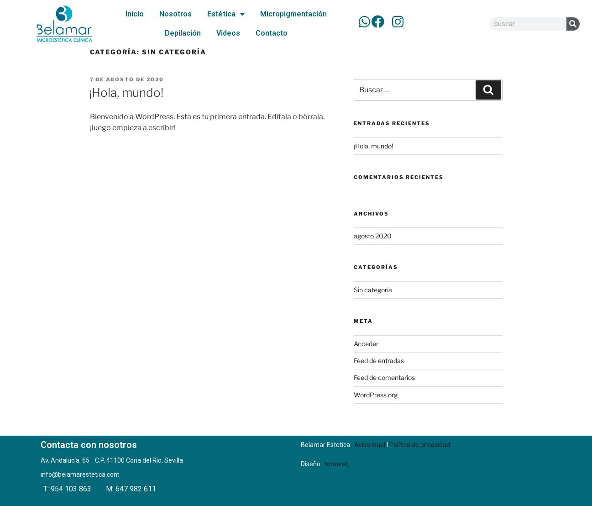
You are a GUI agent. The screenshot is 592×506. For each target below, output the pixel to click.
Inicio (135, 14)
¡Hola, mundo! (126, 92)
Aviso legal (369, 444)
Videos (228, 33)
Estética (226, 14)
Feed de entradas (379, 360)
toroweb (337, 464)
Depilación (183, 33)
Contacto (272, 33)
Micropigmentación (293, 14)
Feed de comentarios (384, 377)
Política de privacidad (419, 444)
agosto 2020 (373, 236)
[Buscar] (573, 24)
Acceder (366, 344)
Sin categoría (373, 290)
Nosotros (175, 14)
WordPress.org (376, 395)
